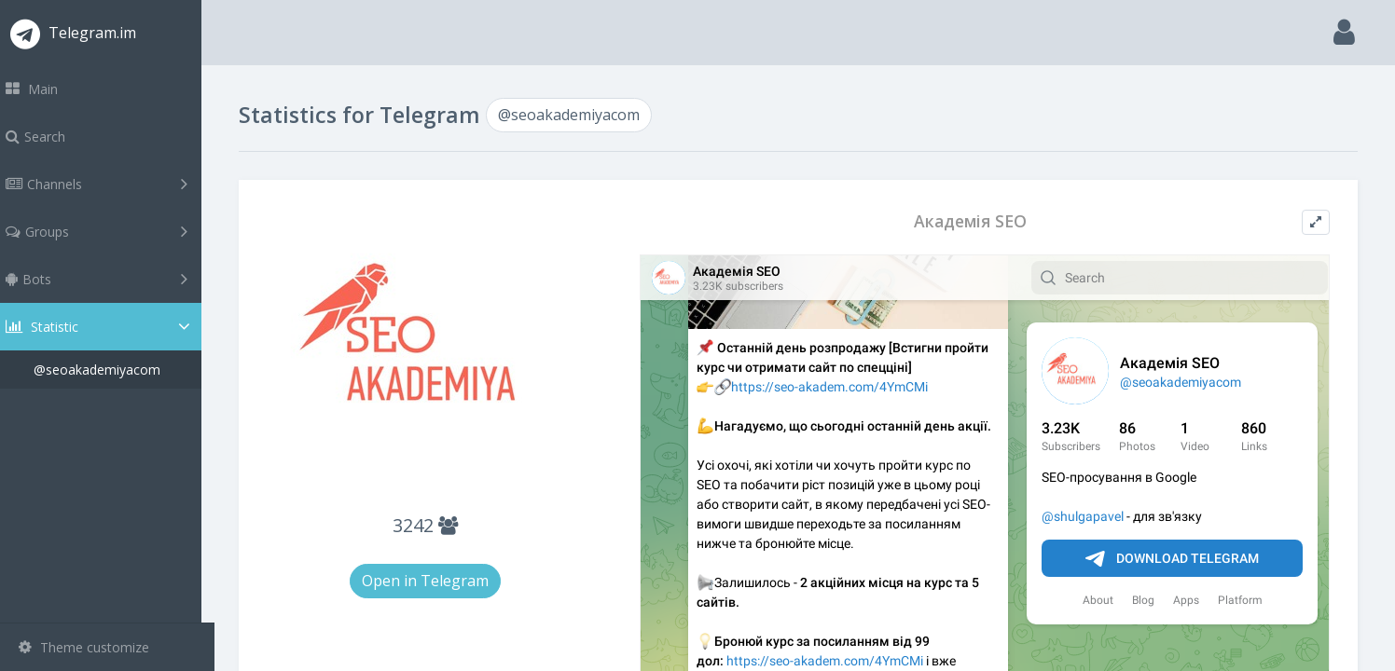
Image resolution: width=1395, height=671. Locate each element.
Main (45, 89)
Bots (109, 278)
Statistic (113, 327)
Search (48, 136)
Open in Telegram (436, 580)
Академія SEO (974, 221)
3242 (436, 525)
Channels (109, 183)
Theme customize (84, 647)
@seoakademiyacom (110, 369)
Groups (109, 231)
